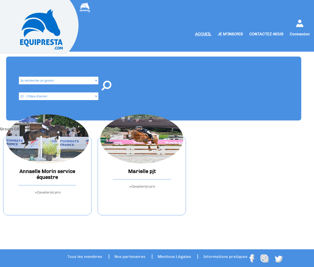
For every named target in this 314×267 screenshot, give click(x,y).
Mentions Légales (174, 256)
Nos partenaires (130, 256)
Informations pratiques (225, 256)
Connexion (300, 34)
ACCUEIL (203, 34)
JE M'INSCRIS (230, 34)
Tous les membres (84, 256)
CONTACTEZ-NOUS (266, 34)
